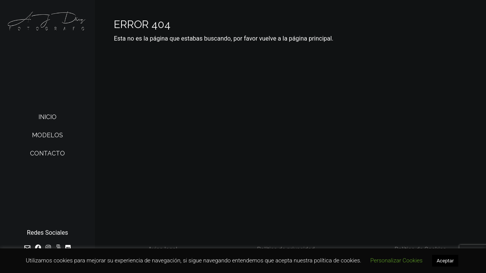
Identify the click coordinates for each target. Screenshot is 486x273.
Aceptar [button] (445, 261)
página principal (310, 38)
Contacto (47, 153)
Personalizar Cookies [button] (396, 260)
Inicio (47, 117)
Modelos (47, 135)
